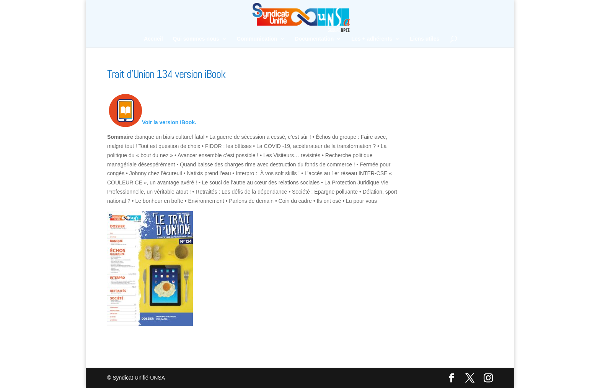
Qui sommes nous (196, 39)
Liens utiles (424, 39)
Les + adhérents (371, 39)
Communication (257, 39)
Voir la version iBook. (169, 122)
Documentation (314, 39)
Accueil (153, 39)
